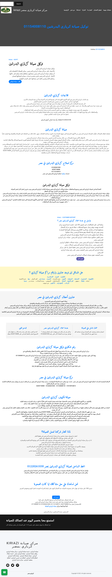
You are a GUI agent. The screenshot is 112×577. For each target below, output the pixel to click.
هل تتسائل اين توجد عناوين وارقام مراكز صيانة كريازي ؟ (56, 272)
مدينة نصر (42, 279)
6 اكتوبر (53, 283)
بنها (29, 279)
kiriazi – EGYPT (13, 60)
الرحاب (67, 283)
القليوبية (91, 279)
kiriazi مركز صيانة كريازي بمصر (30, 10)
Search (19, 4)
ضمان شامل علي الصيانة (89, 328)
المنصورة (84, 279)
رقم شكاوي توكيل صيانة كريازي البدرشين (56, 347)
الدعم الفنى (23, 328)
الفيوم (64, 279)
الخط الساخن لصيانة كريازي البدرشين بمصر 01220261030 (56, 466)
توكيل (63, 174)
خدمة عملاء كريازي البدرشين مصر (56, 328)
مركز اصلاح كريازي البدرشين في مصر (56, 163)
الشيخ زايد (60, 283)
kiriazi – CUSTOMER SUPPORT (66, 217)
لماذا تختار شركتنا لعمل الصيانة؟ (56, 431)
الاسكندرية (50, 277)
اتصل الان (80, 259)
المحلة (64, 281)
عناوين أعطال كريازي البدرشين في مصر (56, 297)
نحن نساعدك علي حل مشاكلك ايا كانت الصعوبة (56, 484)
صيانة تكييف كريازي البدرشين (56, 397)
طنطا (82, 281)
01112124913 (100, 49)
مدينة (25, 281)
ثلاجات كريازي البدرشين (56, 95)
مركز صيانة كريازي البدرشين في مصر (56, 377)
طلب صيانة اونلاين (15, 81)
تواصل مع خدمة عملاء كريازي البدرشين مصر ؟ (74, 221)
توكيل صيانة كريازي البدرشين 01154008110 (56, 27)
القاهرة (63, 277)
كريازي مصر (30, 573)
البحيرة (49, 279)
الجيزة (57, 277)
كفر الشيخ (70, 281)
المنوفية (70, 279)
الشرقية (76, 279)
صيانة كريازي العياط (51, 506)
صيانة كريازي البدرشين (56, 129)
